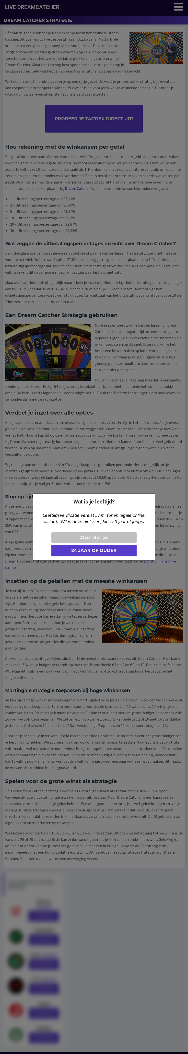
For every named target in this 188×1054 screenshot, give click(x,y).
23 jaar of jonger (94, 537)
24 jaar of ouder (94, 550)
